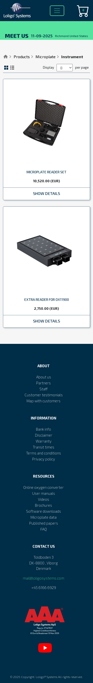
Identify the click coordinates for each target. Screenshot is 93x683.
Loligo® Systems (46, 677)
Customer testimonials (44, 395)
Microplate (45, 56)
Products (22, 56)
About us (43, 377)
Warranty (44, 441)
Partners (43, 383)
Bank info (43, 429)
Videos (43, 499)
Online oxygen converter (43, 487)
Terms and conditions (43, 453)
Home (5, 57)
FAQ (43, 529)
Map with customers (44, 401)
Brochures (43, 505)
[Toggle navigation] (57, 10)
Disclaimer (43, 435)
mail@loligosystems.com (43, 578)
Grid (6, 68)
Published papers (43, 523)
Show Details (46, 193)
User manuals (43, 493)
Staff (43, 389)
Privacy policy (43, 459)
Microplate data (44, 517)
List (12, 68)
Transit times (43, 447)
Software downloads (43, 511)
